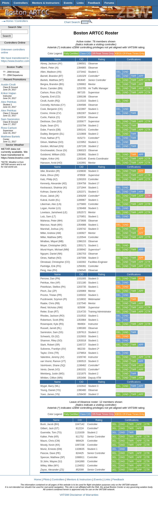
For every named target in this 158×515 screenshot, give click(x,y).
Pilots (5, 2)
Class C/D (85, 53)
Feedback (94, 2)
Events (68, 2)
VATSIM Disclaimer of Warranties (79, 494)
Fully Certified (71, 53)
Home (9, 20)
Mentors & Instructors (45, 2)
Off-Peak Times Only (103, 53)
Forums (109, 2)
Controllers (21, 2)
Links (80, 2)
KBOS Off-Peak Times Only (129, 53)
